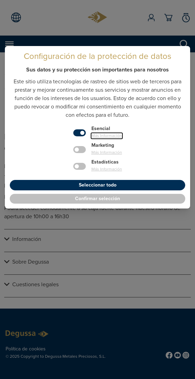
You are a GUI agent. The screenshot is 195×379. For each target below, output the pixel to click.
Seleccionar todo (98, 185)
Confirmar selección (97, 199)
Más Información (106, 135)
